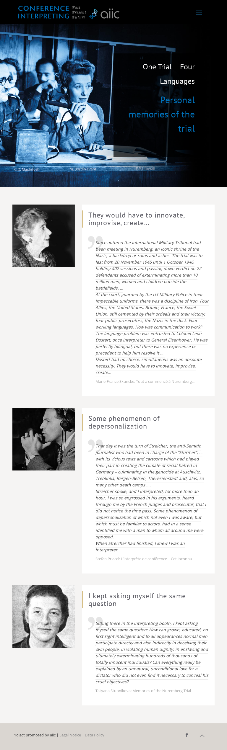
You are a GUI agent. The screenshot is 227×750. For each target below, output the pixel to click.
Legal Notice (70, 735)
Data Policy (94, 735)
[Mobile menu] (199, 12)
